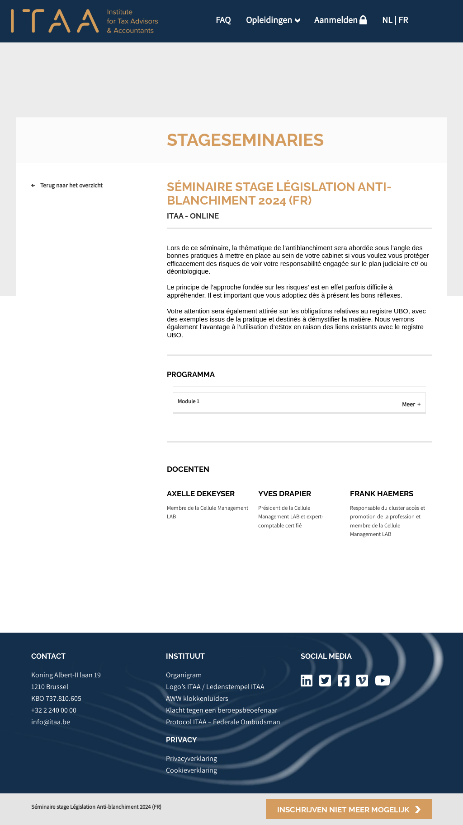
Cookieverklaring (191, 770)
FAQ (223, 19)
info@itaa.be (50, 722)
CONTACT (48, 656)
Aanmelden (336, 19)
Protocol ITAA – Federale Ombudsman (223, 722)
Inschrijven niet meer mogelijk (343, 809)
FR (403, 19)
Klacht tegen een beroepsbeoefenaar (221, 710)
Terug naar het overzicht (71, 185)
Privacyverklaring (191, 758)
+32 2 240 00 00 (53, 710)
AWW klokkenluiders (197, 698)
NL (387, 19)
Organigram (184, 675)
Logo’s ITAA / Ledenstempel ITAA (215, 686)
